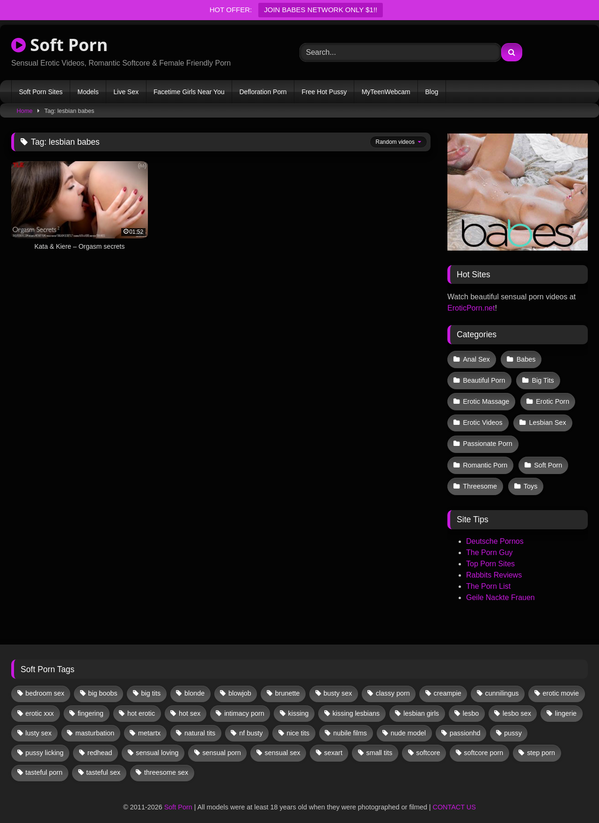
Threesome (480, 478)
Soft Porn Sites (40, 92)
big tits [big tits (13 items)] (151, 684)
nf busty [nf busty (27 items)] (251, 723)
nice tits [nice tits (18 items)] (297, 723)
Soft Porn (59, 44)
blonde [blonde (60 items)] (194, 684)
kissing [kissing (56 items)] (298, 703)
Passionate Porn (487, 438)
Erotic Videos (483, 418)
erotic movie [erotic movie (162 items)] (560, 684)
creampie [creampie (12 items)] (447, 684)
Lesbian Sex (546, 418)
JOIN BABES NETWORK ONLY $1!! (320, 10)
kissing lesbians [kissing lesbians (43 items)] (356, 703)
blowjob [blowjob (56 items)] (239, 684)
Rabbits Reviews (494, 566)
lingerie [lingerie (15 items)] (566, 703)
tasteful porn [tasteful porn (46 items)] (43, 763)
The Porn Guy (489, 543)
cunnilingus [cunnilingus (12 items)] (502, 684)
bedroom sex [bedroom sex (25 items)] (44, 684)
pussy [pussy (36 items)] (513, 723)
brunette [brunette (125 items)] (287, 684)
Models (88, 92)
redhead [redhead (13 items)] (100, 743)
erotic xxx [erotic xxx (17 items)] (39, 703)
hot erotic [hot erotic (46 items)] (141, 703)
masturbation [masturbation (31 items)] (94, 723)
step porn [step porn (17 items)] (541, 743)
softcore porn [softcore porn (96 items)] (483, 743)
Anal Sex (476, 359)
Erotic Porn (551, 398)
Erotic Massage (486, 398)
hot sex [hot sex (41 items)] (189, 703)
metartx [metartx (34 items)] (149, 723)
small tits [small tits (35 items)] (379, 743)
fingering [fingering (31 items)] (90, 703)
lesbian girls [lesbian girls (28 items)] (421, 703)
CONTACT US (454, 797)
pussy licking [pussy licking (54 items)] (44, 743)
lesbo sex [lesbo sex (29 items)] (517, 703)
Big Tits (542, 378)
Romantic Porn (485, 457)
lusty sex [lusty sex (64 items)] (38, 723)
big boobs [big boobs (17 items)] (102, 684)
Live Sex (126, 92)
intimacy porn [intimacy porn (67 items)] (244, 703)
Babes (525, 359)
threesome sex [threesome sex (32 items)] (166, 763)
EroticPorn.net (471, 308)
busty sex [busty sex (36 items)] (337, 684)
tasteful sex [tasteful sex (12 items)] (103, 763)
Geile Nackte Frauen (500, 588)
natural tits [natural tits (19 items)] (199, 723)
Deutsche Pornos (495, 532)
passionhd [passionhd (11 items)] (465, 723)
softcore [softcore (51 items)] (428, 743)
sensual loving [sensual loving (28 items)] (157, 743)
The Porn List (488, 577)
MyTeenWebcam (386, 92)
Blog (431, 92)
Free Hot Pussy (323, 92)
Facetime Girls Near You (189, 92)
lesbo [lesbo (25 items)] (471, 703)
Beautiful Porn (484, 378)
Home (25, 110)
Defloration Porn (262, 92)
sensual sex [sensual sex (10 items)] (282, 743)
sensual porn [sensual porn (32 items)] (221, 743)
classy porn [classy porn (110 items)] (393, 684)
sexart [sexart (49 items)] (333, 743)
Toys (530, 478)
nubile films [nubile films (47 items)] (350, 723)
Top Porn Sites (490, 554)
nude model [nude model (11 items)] (408, 723)
